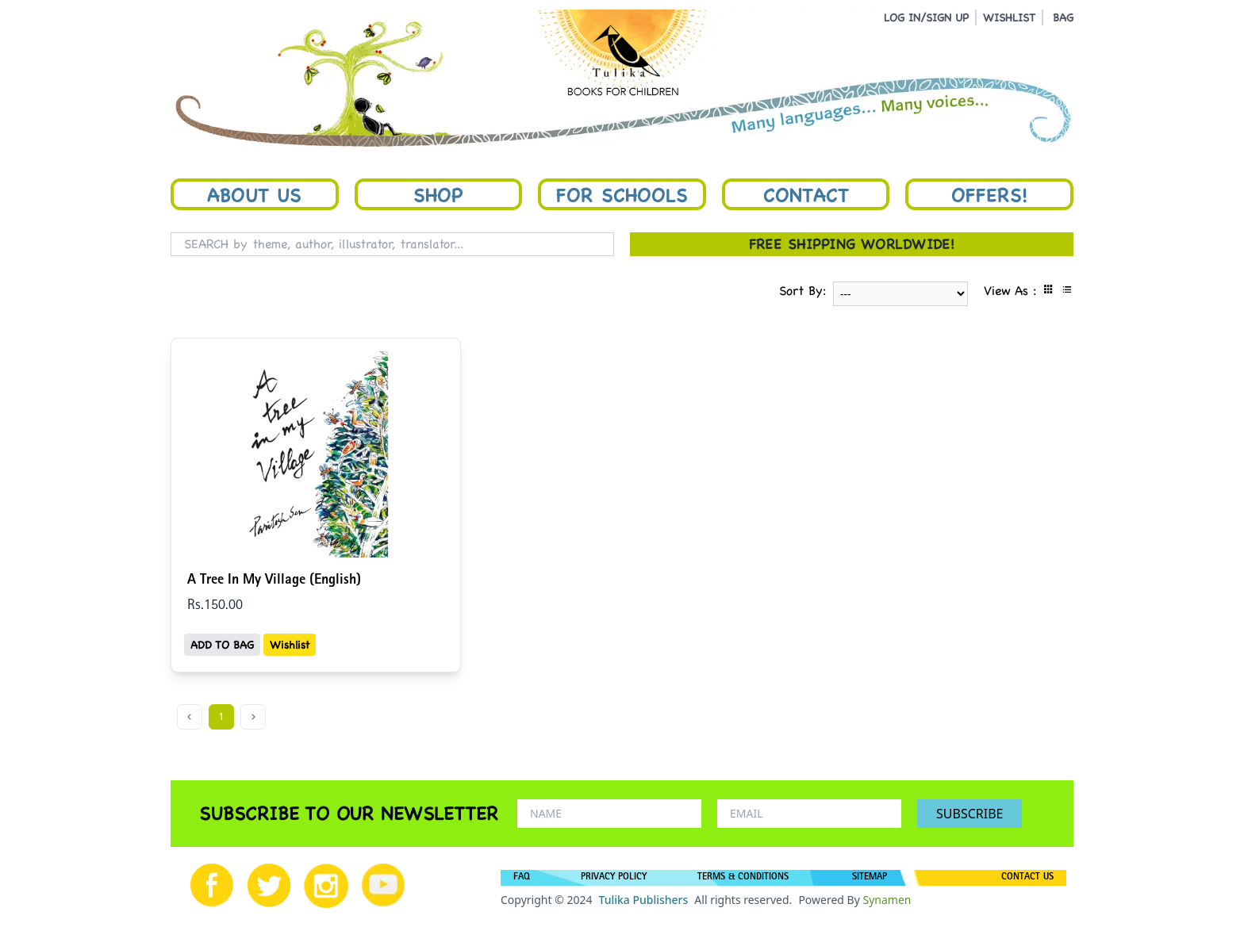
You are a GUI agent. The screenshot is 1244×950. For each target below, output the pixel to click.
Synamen (886, 899)
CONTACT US (1027, 878)
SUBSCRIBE (969, 813)
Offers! (989, 194)
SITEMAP (869, 878)
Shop (438, 194)
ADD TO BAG (222, 645)
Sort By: (803, 290)
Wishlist (289, 645)
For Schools (622, 194)
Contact (806, 194)
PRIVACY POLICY (614, 878)
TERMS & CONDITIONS (743, 878)
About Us (254, 194)
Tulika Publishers (643, 899)
